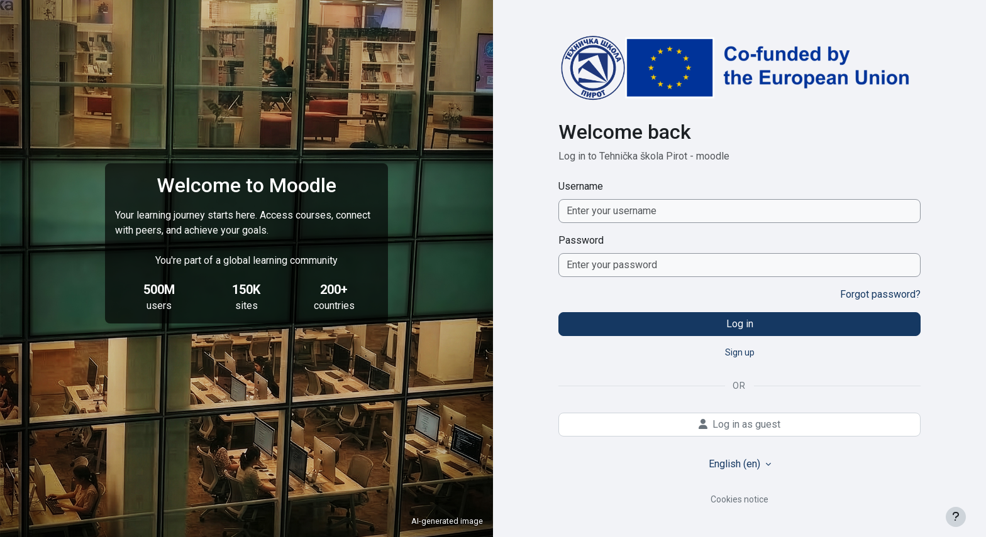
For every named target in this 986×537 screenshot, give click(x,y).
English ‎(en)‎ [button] (736, 464)
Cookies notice (739, 499)
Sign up (740, 352)
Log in (739, 324)
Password (581, 240)
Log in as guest (739, 424)
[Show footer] (956, 517)
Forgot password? (880, 294)
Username (580, 186)
